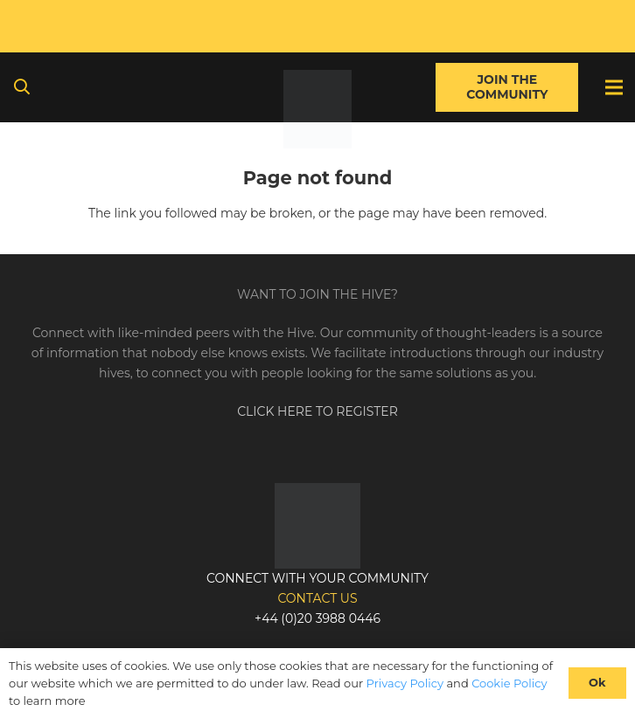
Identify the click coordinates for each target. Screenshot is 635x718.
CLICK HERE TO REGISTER (317, 411)
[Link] (317, 109)
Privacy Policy (404, 683)
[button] (21, 87)
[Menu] (614, 87)
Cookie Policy (509, 683)
